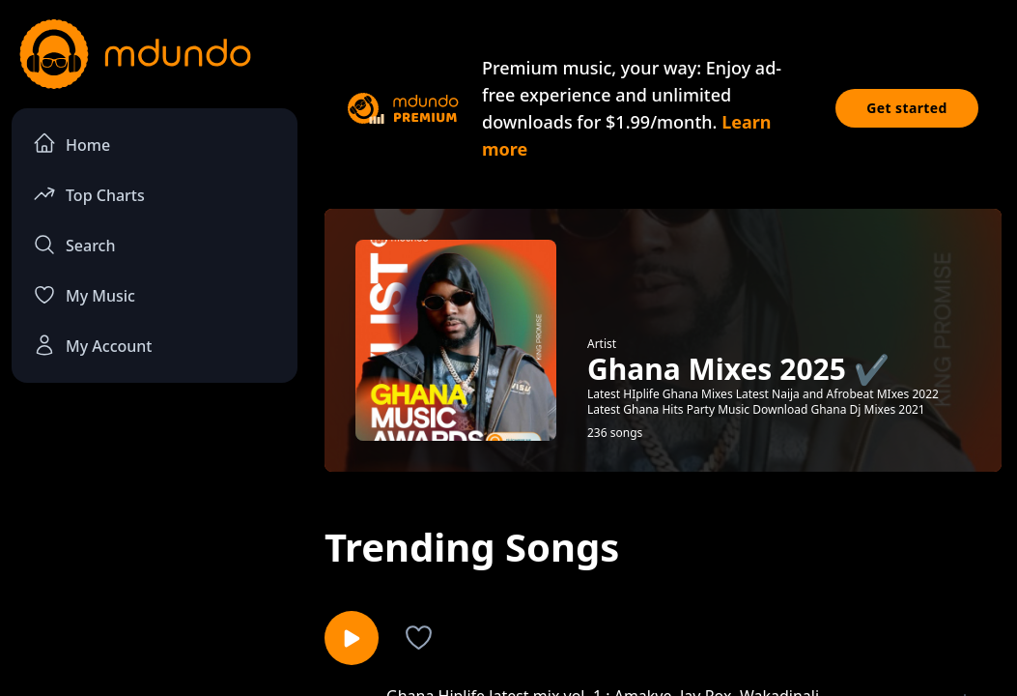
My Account (92, 345)
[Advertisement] (154, 542)
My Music (84, 294)
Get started (906, 108)
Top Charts (89, 194)
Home (71, 143)
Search (74, 244)
